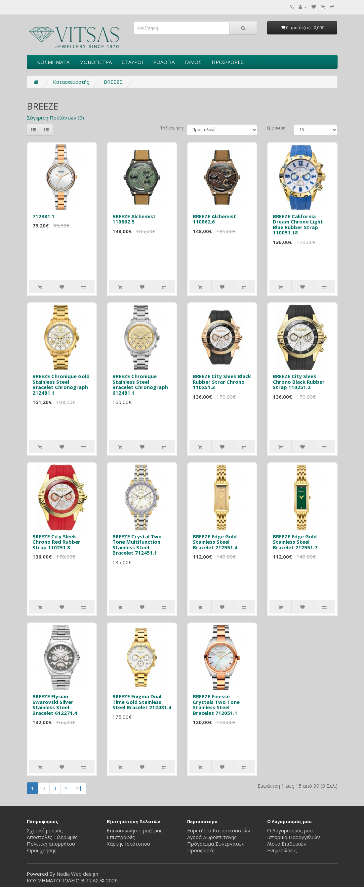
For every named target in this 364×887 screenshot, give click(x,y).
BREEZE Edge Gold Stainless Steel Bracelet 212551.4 (215, 542)
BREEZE (113, 81)
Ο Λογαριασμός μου (290, 830)
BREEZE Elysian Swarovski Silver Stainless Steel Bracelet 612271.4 (54, 704)
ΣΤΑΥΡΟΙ (132, 62)
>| (79, 788)
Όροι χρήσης (42, 850)
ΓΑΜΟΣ (193, 62)
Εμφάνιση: (275, 128)
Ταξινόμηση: (168, 128)
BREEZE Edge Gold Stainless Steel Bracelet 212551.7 (295, 542)
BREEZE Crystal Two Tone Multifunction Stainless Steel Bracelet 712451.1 (137, 544)
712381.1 (43, 216)
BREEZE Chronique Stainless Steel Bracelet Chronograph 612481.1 (140, 384)
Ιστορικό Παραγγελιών (293, 837)
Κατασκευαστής (71, 81)
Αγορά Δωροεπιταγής (212, 837)
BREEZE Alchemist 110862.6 (214, 219)
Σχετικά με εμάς (45, 830)
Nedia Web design (77, 873)
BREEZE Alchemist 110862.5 (134, 219)
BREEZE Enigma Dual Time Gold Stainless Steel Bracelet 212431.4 (141, 702)
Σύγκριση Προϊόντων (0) (55, 117)
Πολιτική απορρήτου (51, 843)
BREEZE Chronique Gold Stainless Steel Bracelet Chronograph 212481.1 (61, 384)
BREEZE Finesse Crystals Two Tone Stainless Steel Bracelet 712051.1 (216, 704)
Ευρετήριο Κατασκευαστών (218, 830)
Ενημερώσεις (282, 850)
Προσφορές (201, 850)
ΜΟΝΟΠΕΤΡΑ (95, 62)
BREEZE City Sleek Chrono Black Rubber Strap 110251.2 (299, 381)
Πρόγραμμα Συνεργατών (216, 843)
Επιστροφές (121, 837)
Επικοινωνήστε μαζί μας (135, 830)
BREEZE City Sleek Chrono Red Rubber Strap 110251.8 (56, 542)
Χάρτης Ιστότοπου (128, 843)
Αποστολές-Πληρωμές (52, 837)
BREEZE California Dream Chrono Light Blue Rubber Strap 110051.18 (298, 224)
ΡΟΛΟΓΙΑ (164, 62)
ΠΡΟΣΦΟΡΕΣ (228, 62)
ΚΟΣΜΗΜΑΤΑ (53, 62)
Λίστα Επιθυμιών (286, 843)
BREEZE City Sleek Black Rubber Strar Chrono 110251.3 (222, 381)
